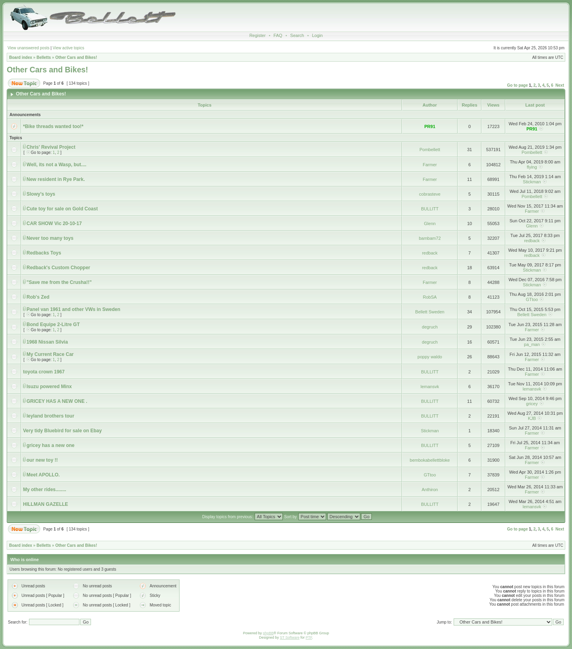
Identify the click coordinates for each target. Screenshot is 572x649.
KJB (532, 418)
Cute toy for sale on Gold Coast (62, 209)
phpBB (268, 633)
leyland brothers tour (50, 416)
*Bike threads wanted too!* (53, 126)
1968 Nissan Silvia (47, 342)
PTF (308, 637)
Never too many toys (50, 238)
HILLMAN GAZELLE (45, 504)
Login (317, 35)
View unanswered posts (28, 48)
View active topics (68, 48)
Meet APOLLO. (43, 475)
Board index (20, 57)
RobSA (430, 297)
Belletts (44, 57)
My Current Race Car (50, 354)
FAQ (278, 35)
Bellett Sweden (429, 311)
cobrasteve (430, 194)
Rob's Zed (38, 297)
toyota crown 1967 (44, 372)
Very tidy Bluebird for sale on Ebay (62, 430)
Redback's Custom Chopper (58, 267)
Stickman (532, 181)
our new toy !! (42, 460)
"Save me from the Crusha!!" (59, 282)
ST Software (290, 637)
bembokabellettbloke (430, 460)
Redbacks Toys (44, 253)
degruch (430, 326)
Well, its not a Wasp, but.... (57, 164)
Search (297, 35)
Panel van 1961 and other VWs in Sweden (73, 309)
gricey (531, 403)
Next (559, 85)
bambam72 (430, 238)
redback (531, 240)
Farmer (430, 164)
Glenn (429, 223)
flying (532, 167)
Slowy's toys (41, 194)
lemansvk (430, 386)
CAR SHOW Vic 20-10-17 (54, 223)
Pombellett (429, 149)
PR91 (429, 126)
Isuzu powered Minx (49, 386)
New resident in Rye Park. (56, 179)
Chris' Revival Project (51, 147)
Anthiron (430, 489)
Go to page (517, 85)
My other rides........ (44, 489)
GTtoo (532, 299)
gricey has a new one (51, 445)
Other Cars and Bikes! (76, 57)
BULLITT (430, 208)
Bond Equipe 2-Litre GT (53, 324)
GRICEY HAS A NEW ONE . (57, 401)
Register (257, 35)
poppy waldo (429, 356)
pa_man (532, 344)
